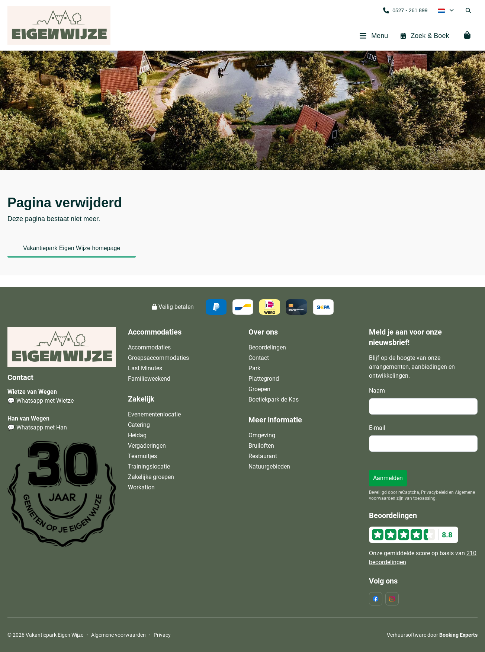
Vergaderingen (147, 445)
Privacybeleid (434, 492)
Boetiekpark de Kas (273, 399)
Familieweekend (149, 378)
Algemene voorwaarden (118, 635)
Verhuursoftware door (432, 635)
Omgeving (261, 435)
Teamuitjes (142, 456)
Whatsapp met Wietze (45, 400)
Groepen (259, 389)
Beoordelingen (267, 347)
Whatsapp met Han (41, 427)
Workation (141, 487)
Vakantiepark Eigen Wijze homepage (71, 248)
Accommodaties (149, 347)
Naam (377, 390)
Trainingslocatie (149, 466)
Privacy (162, 635)
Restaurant (262, 456)
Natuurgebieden (269, 466)
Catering (139, 424)
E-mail (377, 427)
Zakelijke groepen (151, 476)
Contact (258, 357)
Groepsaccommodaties (158, 357)
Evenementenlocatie (154, 414)
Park (254, 368)
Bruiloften (261, 445)
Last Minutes (145, 368)
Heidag (137, 435)
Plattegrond (263, 378)
